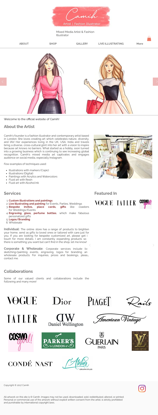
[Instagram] (142, 388)
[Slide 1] (74, 108)
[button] (149, 38)
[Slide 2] (78, 108)
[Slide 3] (81, 108)
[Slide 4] (85, 108)
